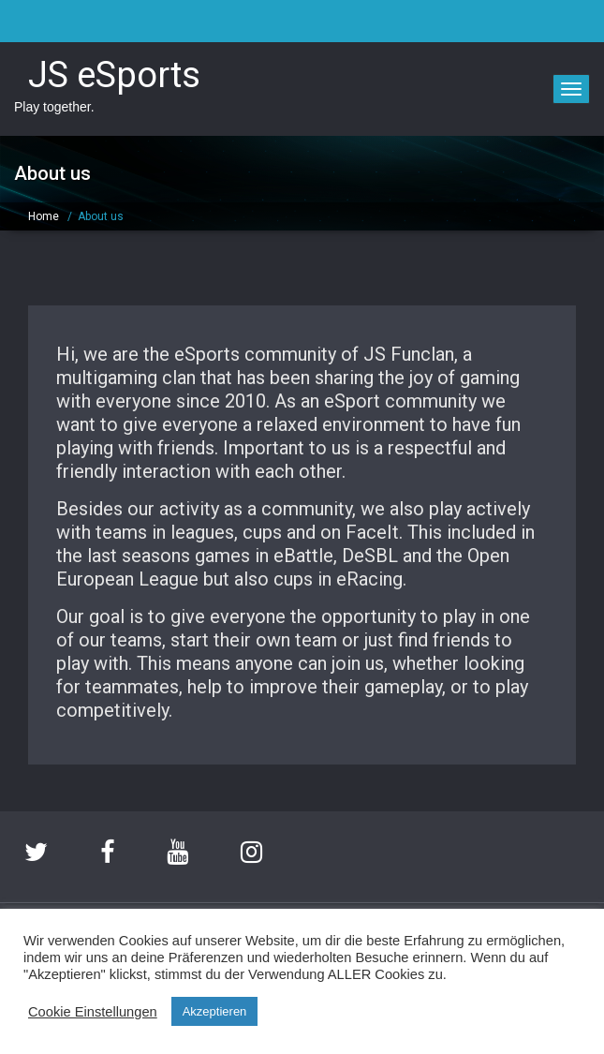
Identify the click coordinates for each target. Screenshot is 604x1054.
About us (101, 216)
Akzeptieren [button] (215, 1011)
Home (43, 216)
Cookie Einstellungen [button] (92, 1011)
